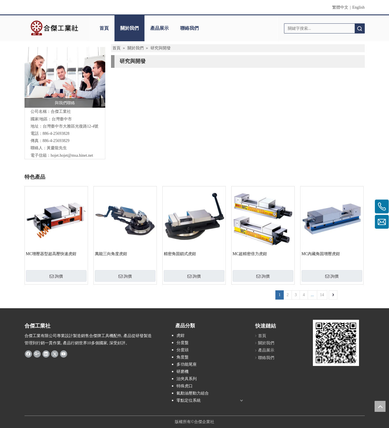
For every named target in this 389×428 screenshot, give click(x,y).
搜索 (359, 28)
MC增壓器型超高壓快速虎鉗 (51, 254)
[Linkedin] (46, 353)
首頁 (104, 28)
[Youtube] (63, 353)
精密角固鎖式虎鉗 (180, 254)
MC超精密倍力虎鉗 (250, 254)
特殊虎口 (184, 386)
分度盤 (182, 343)
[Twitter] (54, 353)
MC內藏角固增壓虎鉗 (321, 254)
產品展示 (159, 28)
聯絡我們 (189, 28)
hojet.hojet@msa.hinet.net (72, 155)
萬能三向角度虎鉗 (111, 254)
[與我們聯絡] (65, 77)
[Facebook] (28, 353)
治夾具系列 (186, 379)
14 (322, 295)
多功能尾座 (186, 364)
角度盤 (182, 357)
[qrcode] (336, 343)
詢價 (56, 276)
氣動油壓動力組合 (192, 393)
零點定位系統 (188, 400)
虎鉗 (180, 335)
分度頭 (182, 350)
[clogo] (54, 28)
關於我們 (129, 28)
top (380, 406)
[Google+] (37, 353)
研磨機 (182, 371)
